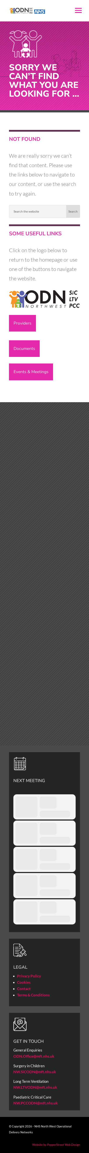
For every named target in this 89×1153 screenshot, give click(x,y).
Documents (24, 348)
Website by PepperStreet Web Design (56, 1144)
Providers (22, 323)
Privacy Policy (29, 976)
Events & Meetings (31, 372)
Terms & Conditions (33, 995)
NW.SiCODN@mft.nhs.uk (34, 1071)
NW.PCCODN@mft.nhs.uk (35, 1103)
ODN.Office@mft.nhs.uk (33, 1056)
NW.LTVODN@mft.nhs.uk (35, 1087)
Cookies (23, 982)
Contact (24, 988)
